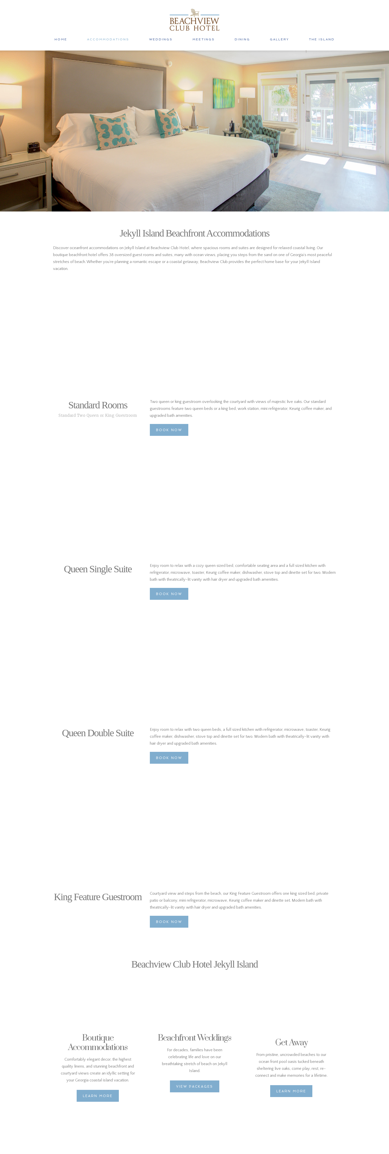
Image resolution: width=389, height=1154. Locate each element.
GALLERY (279, 39)
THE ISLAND (322, 39)
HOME (61, 39)
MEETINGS (204, 39)
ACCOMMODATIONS (108, 39)
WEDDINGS (161, 39)
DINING (242, 39)
